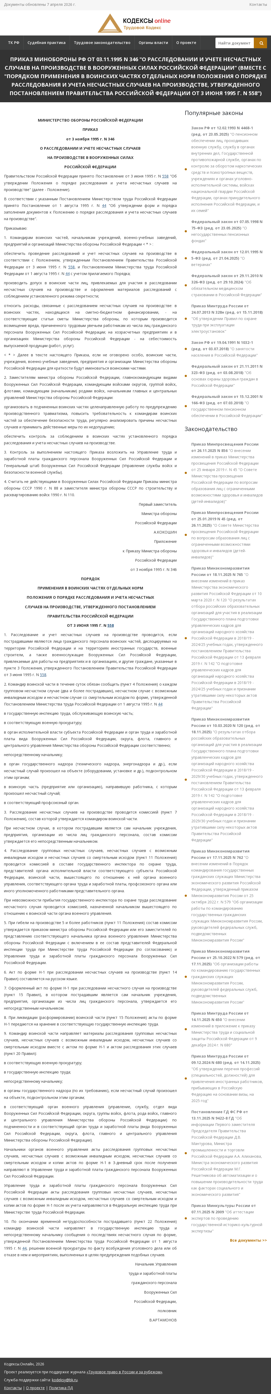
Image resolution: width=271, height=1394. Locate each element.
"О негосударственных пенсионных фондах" (227, 231)
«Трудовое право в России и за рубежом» (124, 1371)
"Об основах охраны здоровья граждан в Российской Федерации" (227, 376)
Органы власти (153, 42)
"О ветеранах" (227, 258)
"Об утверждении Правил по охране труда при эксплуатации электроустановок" (227, 318)
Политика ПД (61, 1387)
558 (165, 176)
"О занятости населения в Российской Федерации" (224, 349)
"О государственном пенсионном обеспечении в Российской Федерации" (227, 406)
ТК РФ (13, 42)
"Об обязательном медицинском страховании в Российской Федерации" (227, 285)
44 (104, 205)
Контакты (258, 4)
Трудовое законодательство (102, 42)
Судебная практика (47, 42)
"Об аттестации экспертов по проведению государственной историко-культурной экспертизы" (226, 1218)
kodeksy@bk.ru (65, 1379)
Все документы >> (248, 1240)
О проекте (186, 42)
